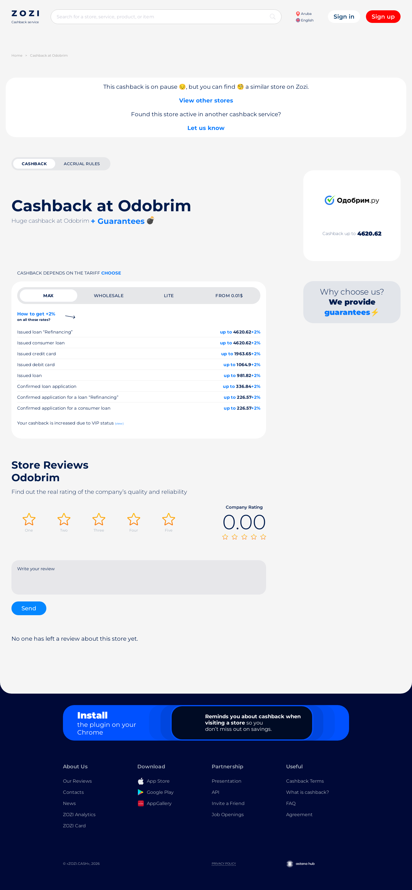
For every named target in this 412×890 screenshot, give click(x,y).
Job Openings (228, 814)
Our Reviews (77, 781)
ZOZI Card (74, 825)
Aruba (304, 13)
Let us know (206, 128)
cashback (34, 163)
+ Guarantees (117, 221)
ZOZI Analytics (79, 814)
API (215, 792)
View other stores (206, 100)
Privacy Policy (224, 863)
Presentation (226, 781)
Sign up (383, 16)
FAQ (291, 803)
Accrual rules (82, 163)
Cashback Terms (305, 781)
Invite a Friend (228, 803)
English (305, 20)
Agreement (299, 814)
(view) (119, 423)
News (69, 803)
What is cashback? (307, 792)
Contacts (73, 792)
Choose (111, 273)
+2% (255, 332)
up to (226, 332)
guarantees (347, 312)
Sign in (344, 16)
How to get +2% (36, 316)
